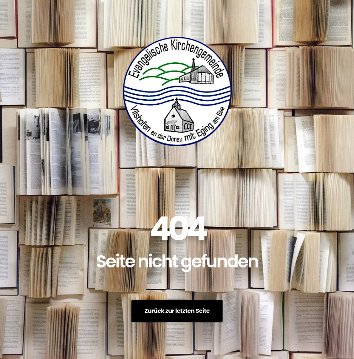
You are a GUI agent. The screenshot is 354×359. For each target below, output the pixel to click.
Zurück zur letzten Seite (176, 311)
